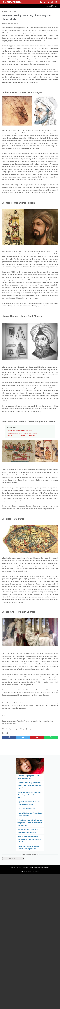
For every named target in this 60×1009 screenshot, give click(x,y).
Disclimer (19, 867)
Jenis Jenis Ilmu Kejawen (26, 809)
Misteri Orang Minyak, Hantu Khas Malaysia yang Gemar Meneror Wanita (29, 794)
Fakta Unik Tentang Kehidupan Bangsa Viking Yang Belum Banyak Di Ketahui (29, 839)
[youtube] (48, 2)
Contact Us (25, 867)
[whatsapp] (51, 737)
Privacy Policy (33, 867)
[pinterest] (37, 737)
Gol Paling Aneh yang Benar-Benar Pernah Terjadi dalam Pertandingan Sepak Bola (29, 785)
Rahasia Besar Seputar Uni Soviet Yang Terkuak (20, 430)
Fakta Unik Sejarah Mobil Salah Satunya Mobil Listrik (21, 436)
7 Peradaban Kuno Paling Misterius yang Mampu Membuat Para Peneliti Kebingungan (30, 822)
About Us (13, 867)
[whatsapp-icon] (56, 2)
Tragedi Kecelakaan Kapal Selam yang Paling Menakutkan (23, 433)
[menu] (4, 6)
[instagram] (52, 2)
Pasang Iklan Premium (43, 867)
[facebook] (40, 2)
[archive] (13, 858)
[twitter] (44, 2)
